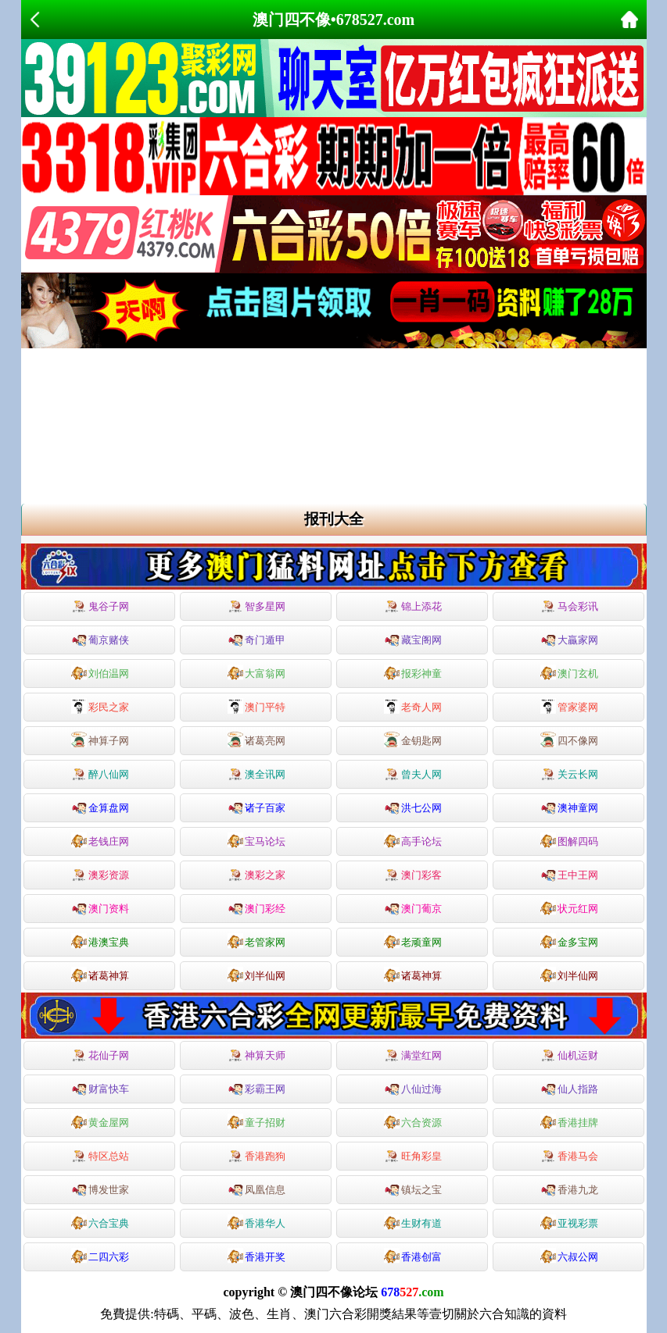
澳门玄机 (569, 672)
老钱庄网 (100, 840)
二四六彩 (100, 1255)
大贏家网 (569, 639)
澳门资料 (100, 907)
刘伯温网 (100, 672)
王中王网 (569, 874)
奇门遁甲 (256, 639)
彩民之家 (100, 706)
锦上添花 (413, 607)
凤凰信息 (256, 1188)
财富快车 (100, 1088)
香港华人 (256, 1222)
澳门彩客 (413, 875)
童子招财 (256, 1121)
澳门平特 (256, 706)
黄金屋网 (100, 1121)
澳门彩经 (256, 907)
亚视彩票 (569, 1222)
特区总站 (100, 1156)
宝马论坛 (256, 840)
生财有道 (413, 1222)
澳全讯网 (256, 774)
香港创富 (413, 1255)
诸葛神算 (100, 974)
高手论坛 (413, 840)
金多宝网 (569, 941)
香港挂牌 (569, 1121)
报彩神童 (413, 672)
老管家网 (256, 941)
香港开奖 (256, 1255)
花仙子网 (100, 1056)
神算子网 (100, 739)
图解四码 (569, 840)
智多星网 (256, 607)
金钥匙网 (413, 739)
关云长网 (569, 774)
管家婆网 (569, 706)
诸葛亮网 (256, 739)
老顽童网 (413, 941)
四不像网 (569, 739)
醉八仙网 (100, 774)
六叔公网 (569, 1255)
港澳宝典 (100, 941)
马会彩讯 (569, 607)
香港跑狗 (256, 1156)
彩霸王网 (256, 1088)
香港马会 (569, 1156)
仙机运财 (569, 1056)
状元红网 (569, 907)
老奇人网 (413, 706)
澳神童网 (569, 806)
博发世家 (100, 1188)
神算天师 (256, 1056)
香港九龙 (569, 1188)
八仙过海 (413, 1088)
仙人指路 (569, 1088)
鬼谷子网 (100, 607)
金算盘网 (100, 806)
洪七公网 (413, 806)
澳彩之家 (256, 875)
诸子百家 (256, 806)
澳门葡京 (413, 907)
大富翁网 (256, 672)
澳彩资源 (100, 875)
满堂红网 (413, 1056)
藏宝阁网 (413, 639)
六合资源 (413, 1121)
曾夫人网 (413, 774)
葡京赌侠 (100, 639)
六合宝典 (100, 1222)
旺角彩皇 (413, 1156)
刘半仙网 (256, 974)
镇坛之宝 (413, 1188)
